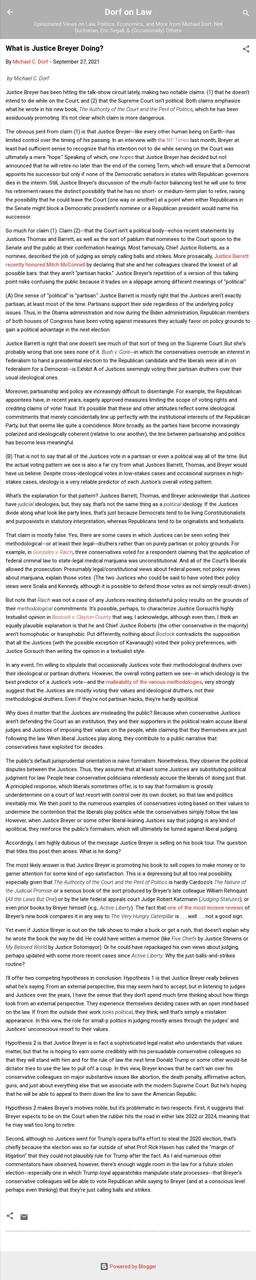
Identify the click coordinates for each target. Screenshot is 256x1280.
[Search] (246, 14)
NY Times (178, 140)
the (162, 140)
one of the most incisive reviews (205, 908)
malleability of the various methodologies (154, 682)
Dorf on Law (128, 12)
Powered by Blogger (128, 1266)
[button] (246, 50)
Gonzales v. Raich (53, 552)
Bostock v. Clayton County (81, 617)
